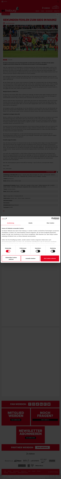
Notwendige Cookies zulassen (11, 258)
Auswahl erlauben (30, 258)
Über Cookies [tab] (50, 223)
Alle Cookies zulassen (50, 258)
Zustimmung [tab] (10, 223)
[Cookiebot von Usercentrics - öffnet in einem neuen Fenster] (52, 218)
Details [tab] (30, 223)
